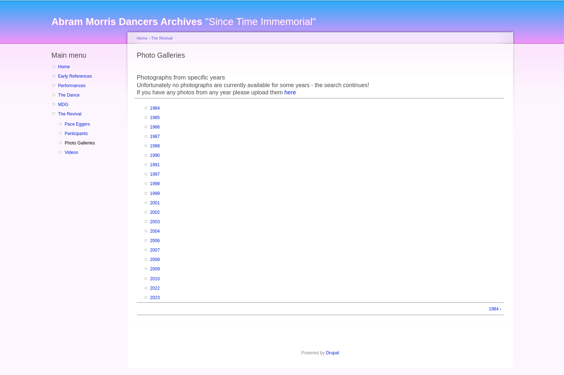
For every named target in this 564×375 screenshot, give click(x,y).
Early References (75, 76)
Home (64, 66)
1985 (155, 117)
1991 (155, 164)
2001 (155, 202)
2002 (155, 212)
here (290, 92)
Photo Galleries (80, 143)
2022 (155, 288)
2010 (155, 278)
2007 (155, 250)
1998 (155, 183)
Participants (76, 133)
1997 (155, 174)
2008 (155, 259)
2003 (155, 221)
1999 (155, 193)
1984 (155, 108)
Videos (71, 152)
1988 (155, 145)
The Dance (69, 95)
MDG (63, 104)
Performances (72, 85)
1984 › (495, 308)
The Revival (69, 114)
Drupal (332, 352)
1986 (155, 127)
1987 (155, 136)
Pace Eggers (77, 124)
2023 (155, 297)
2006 (155, 240)
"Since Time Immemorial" (184, 21)
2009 (155, 269)
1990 (155, 155)
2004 (155, 231)
